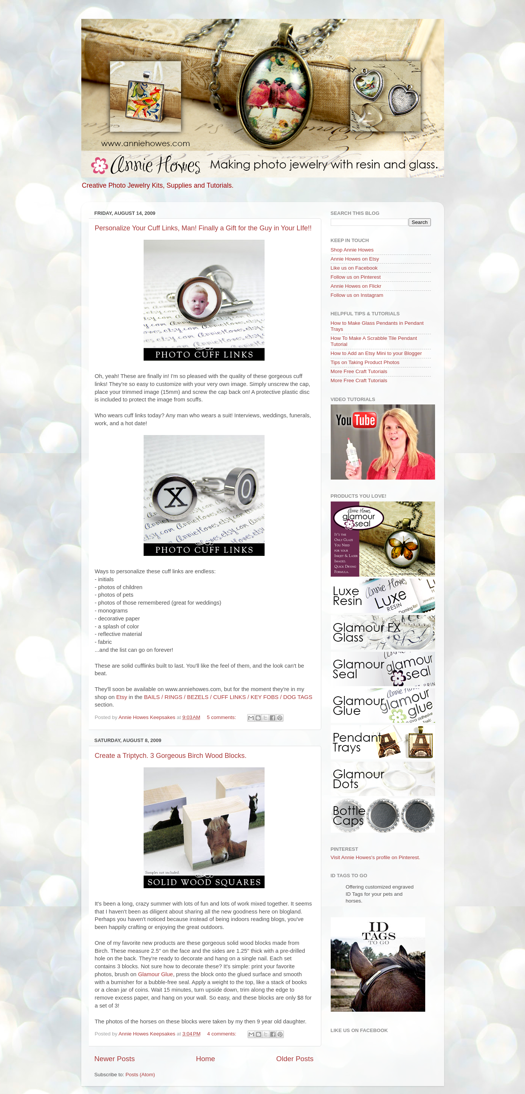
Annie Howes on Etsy (355, 259)
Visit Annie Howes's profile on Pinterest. (375, 857)
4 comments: (222, 1034)
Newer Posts (114, 1059)
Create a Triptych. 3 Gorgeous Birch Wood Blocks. (171, 755)
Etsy (121, 697)
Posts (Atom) (140, 1074)
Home (205, 1059)
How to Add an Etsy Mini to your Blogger (376, 353)
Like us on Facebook (354, 268)
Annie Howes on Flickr (356, 286)
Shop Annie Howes (352, 250)
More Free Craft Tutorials (359, 371)
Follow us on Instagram (357, 295)
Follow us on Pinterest (356, 277)
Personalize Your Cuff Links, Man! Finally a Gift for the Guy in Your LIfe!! (203, 228)
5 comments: (222, 717)
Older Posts (295, 1059)
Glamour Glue (155, 974)
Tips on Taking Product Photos (365, 362)
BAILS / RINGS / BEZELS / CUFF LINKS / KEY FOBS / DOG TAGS (228, 697)
